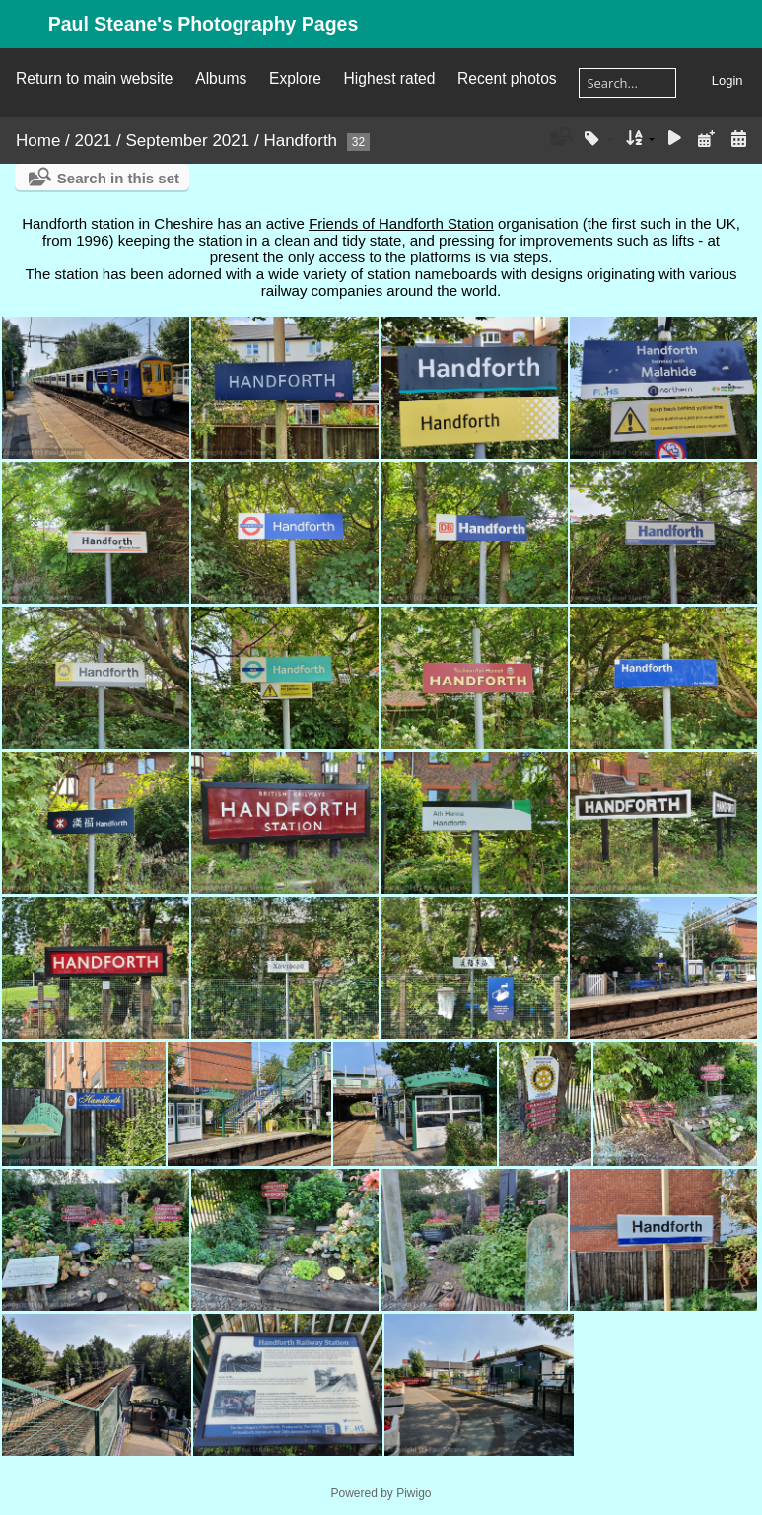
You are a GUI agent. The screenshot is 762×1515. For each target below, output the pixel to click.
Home (38, 140)
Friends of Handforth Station (401, 223)
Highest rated (390, 78)
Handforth (300, 140)
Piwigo (413, 1493)
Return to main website (94, 78)
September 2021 (188, 140)
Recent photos (507, 78)
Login (727, 80)
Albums (220, 78)
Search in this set (118, 178)
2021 (93, 140)
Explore (295, 78)
